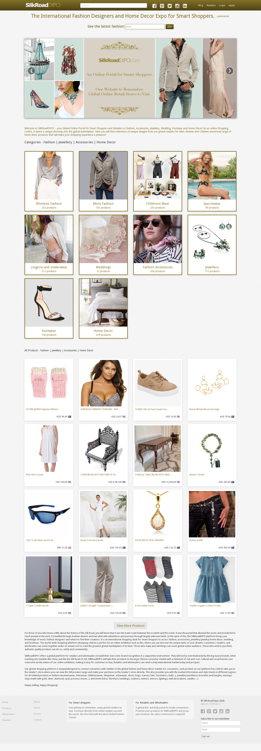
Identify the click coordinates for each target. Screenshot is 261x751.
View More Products (130, 625)
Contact (38, 719)
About (37, 701)
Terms (37, 707)
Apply (232, 5)
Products (6, 708)
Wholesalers (8, 714)
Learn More (223, 16)
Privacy (37, 713)
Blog (200, 5)
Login (222, 5)
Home (5, 702)
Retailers (211, 5)
